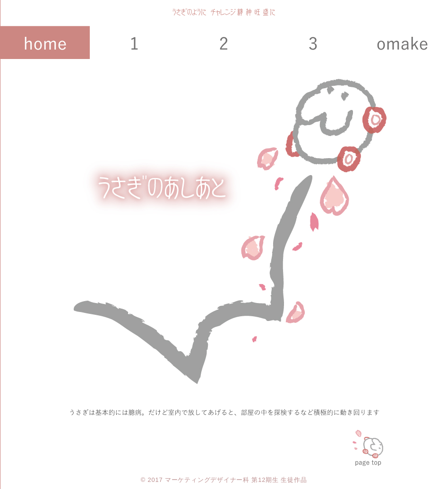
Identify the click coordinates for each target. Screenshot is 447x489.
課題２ (223, 42)
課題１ (134, 42)
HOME (45, 42)
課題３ (313, 42)
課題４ (402, 42)
